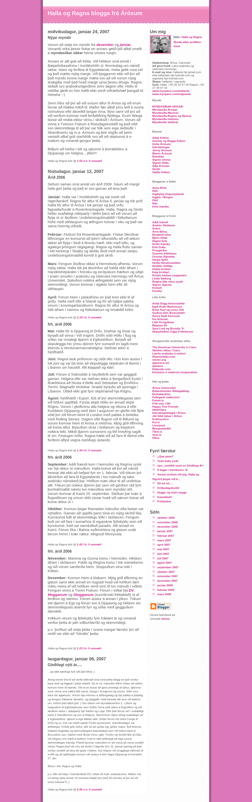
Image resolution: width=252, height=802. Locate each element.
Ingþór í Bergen (162, 197)
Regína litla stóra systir (167, 281)
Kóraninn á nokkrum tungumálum (174, 372)
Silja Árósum (160, 165)
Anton (156, 228)
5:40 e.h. (82, 789)
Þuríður (157, 290)
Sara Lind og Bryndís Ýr (168, 328)
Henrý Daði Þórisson (166, 315)
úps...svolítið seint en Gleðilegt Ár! (180, 465)
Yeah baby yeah (168, 460)
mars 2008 (164, 594)
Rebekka (158, 156)
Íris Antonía (160, 319)
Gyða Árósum (161, 143)
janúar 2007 (165, 531)
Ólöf (155, 200)
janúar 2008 (165, 585)
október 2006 (166, 517)
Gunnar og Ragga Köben (169, 140)
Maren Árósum (162, 153)
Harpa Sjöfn (160, 259)
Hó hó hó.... (165, 483)
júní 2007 (163, 553)
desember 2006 (167, 526)
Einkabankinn (161, 394)
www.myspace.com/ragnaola (171, 93)
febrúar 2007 (165, 535)
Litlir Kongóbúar (163, 322)
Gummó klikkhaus (164, 253)
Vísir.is (156, 434)
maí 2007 (163, 549)
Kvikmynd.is (160, 419)
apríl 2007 (163, 544)
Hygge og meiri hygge (172, 492)
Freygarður (159, 250)
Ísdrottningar (161, 147)
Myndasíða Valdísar (165, 122)
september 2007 (168, 567)
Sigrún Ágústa (162, 284)
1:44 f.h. (82, 450)
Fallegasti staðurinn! (166, 397)
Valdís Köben (161, 172)
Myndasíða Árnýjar (165, 109)
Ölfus (155, 437)
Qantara (157, 365)
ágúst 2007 (164, 562)
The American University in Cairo (174, 347)
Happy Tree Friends (165, 406)
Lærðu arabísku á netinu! (169, 353)
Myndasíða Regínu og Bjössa (171, 115)
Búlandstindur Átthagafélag (170, 390)
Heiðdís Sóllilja (162, 265)
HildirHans (159, 409)
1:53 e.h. (82, 160)
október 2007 (166, 571)
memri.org (159, 359)
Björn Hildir (160, 237)
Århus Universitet (164, 387)
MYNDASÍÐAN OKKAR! (167, 106)
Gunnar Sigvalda (163, 256)
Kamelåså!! (164, 497)
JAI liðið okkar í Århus (167, 415)
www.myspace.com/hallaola (170, 90)
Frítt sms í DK (161, 403)
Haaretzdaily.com (163, 356)
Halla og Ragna (191, 36)
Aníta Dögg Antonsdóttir (168, 303)
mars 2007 (164, 540)
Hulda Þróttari (161, 269)
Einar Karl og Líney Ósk (168, 309)
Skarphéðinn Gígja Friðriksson (172, 331)
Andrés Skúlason (163, 225)
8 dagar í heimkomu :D (172, 469)
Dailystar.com (161, 369)
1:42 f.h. (82, 544)
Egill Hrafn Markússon (167, 306)
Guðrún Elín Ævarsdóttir (168, 312)
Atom (165, 618)
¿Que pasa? (165, 456)
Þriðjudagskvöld (168, 487)
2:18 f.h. (82, 317)
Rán (155, 203)
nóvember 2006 (167, 522)
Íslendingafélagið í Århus (169, 412)
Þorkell (157, 287)
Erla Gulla (159, 247)
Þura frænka (160, 206)
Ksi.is (156, 422)
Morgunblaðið (161, 428)
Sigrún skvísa (161, 159)
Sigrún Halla (160, 162)
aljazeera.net (160, 362)
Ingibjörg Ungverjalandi (168, 194)
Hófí (155, 190)
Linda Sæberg (161, 278)
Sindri (156, 169)
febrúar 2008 (165, 589)
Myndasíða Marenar (165, 112)
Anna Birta (159, 187)
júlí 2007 (162, 558)
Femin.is (158, 400)
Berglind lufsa (161, 234)
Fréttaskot (164, 501)
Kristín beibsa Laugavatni (169, 275)
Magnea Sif (159, 325)
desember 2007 (167, 580)
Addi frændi (160, 222)
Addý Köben (160, 137)
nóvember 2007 (167, 576)
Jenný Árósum (162, 150)
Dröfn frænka (161, 244)
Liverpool (158, 425)
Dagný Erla (159, 240)
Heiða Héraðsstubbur (166, 262)
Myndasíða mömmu (165, 118)
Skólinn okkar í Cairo (166, 350)
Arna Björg (159, 231)
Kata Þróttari (160, 272)
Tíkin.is (157, 431)
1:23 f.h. (82, 648)
